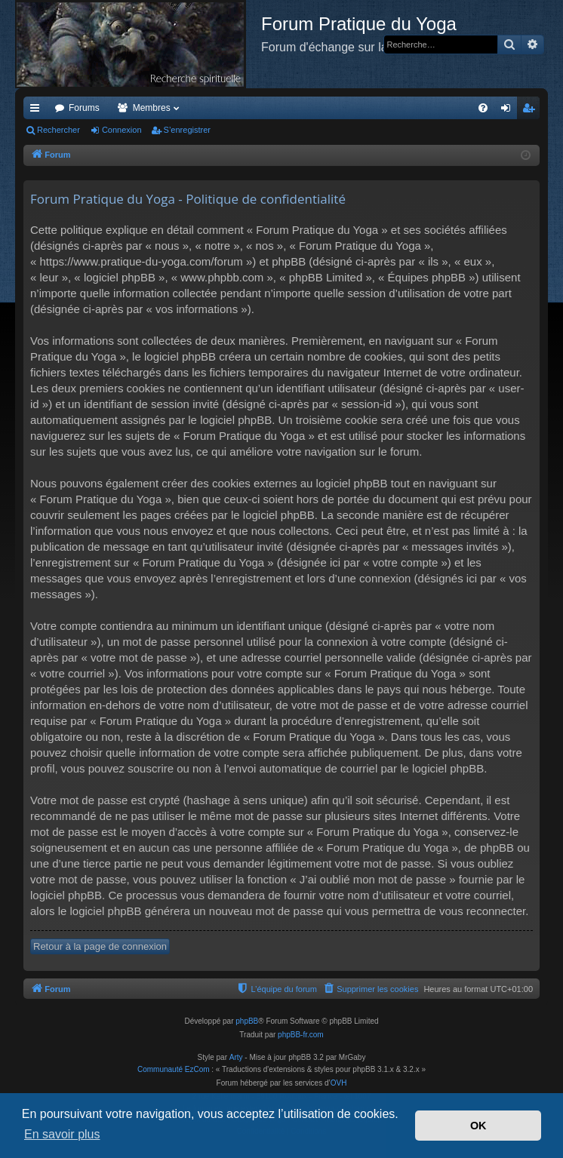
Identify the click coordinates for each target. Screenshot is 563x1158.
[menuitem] (483, 108)
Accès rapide (37, 111)
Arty (236, 1057)
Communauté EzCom (173, 1069)
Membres (152, 108)
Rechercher (58, 129)
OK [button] (478, 1126)
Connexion (122, 129)
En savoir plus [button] (62, 1134)
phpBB (246, 1021)
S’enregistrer (187, 129)
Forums (84, 108)
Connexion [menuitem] (509, 111)
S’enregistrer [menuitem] (532, 111)
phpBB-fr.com (301, 1035)
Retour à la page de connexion (100, 946)
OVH (339, 1083)
